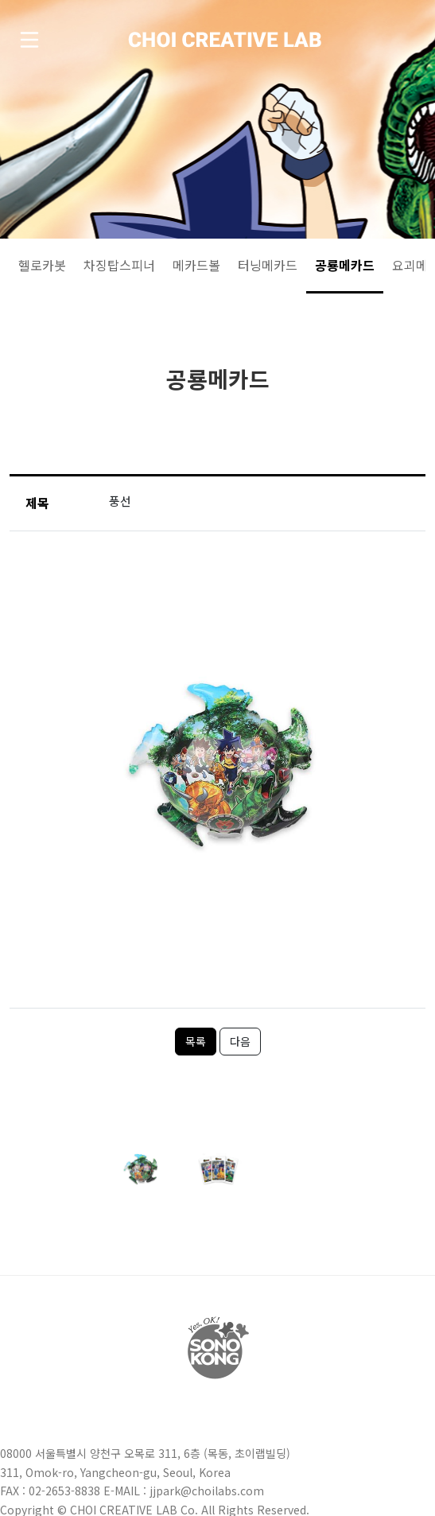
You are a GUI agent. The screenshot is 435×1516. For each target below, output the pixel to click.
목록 (195, 1041)
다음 (240, 1041)
